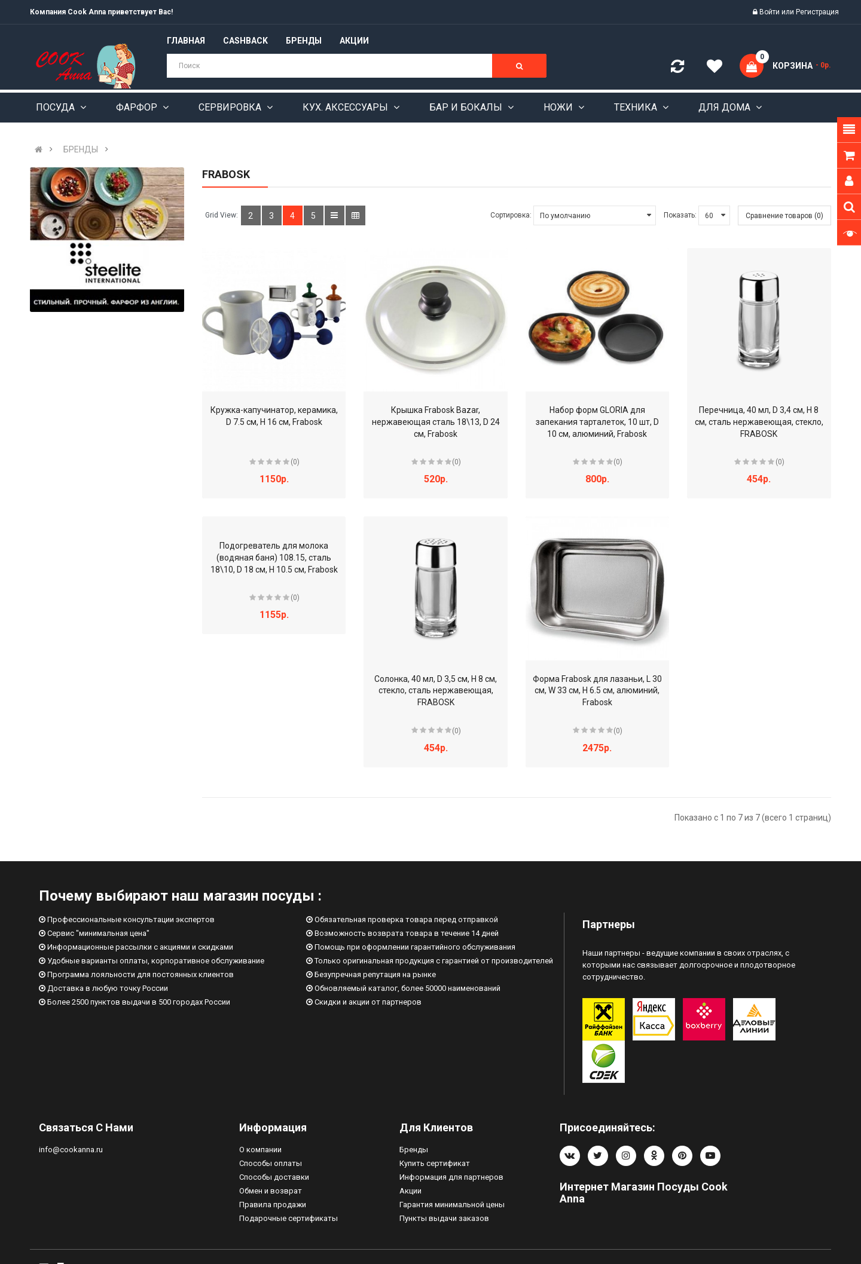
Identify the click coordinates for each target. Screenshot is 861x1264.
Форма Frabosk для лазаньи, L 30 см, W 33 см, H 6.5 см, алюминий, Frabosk (597, 691)
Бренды (413, 1149)
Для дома (725, 107)
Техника (637, 107)
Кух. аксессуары (346, 107)
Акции (410, 1190)
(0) (295, 462)
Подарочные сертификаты (288, 1218)
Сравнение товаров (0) (784, 216)
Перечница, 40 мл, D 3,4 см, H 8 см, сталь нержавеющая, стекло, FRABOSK (759, 422)
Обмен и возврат (270, 1190)
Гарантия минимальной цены (452, 1204)
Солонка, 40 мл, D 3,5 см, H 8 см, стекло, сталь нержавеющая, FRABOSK (435, 691)
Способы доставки (274, 1177)
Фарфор (138, 107)
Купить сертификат (434, 1163)
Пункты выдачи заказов (444, 1218)
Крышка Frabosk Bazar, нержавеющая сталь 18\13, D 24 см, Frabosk (436, 422)
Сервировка (231, 107)
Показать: (680, 215)
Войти (770, 12)
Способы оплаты (270, 1163)
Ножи (559, 107)
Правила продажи (272, 1204)
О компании (260, 1149)
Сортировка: (511, 215)
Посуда (56, 107)
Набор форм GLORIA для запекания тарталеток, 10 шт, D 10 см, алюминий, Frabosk (597, 422)
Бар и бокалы (467, 107)
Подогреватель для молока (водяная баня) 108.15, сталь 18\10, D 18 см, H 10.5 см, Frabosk (274, 557)
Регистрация (817, 12)
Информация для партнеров (451, 1177)
